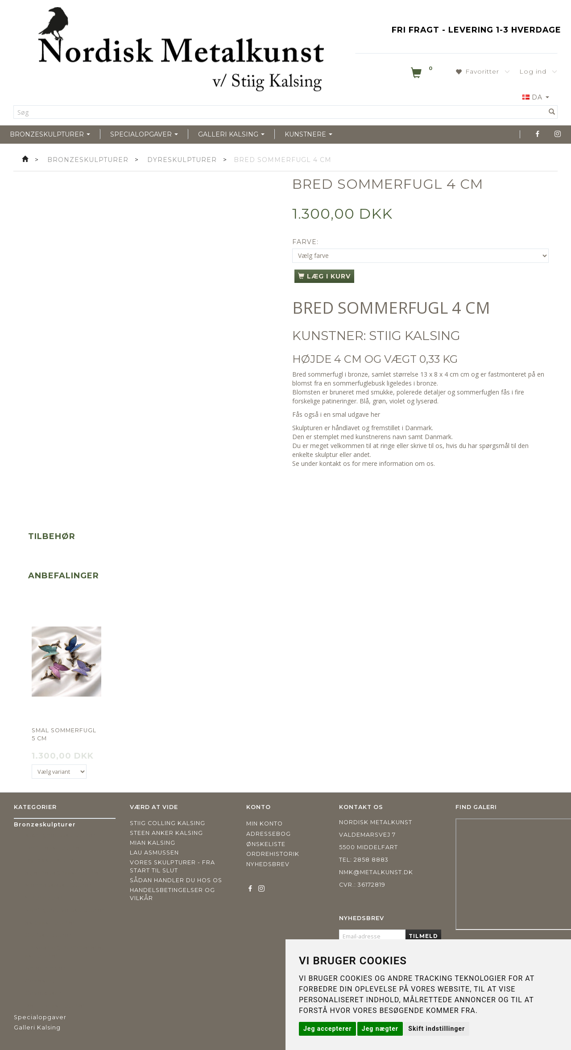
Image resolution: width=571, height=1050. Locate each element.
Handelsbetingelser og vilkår (172, 894)
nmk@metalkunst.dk (376, 872)
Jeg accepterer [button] (327, 1028)
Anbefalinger (63, 576)
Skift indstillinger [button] (436, 1028)
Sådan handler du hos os (176, 880)
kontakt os (334, 463)
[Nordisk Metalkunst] (181, 51)
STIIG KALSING (414, 335)
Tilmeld (423, 936)
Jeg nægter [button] (380, 1028)
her (375, 414)
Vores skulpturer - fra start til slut (172, 866)
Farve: (305, 242)
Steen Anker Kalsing (166, 833)
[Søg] (552, 112)
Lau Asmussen (154, 852)
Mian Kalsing (152, 842)
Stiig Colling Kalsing (167, 823)
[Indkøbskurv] (422, 74)
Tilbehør (51, 536)
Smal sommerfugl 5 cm (64, 734)
